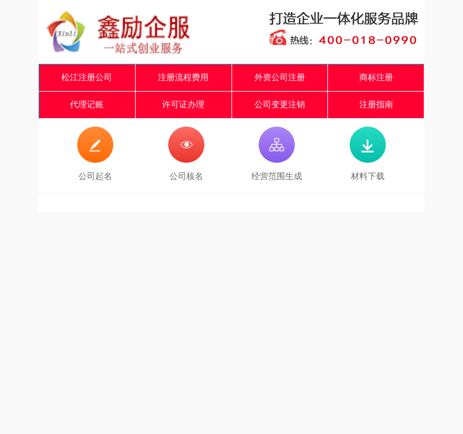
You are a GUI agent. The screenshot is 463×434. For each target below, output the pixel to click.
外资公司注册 (279, 77)
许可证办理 (183, 104)
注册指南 (376, 104)
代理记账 (87, 104)
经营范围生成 (276, 154)
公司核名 (186, 154)
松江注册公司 (86, 77)
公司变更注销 (279, 104)
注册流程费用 (183, 77)
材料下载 (368, 154)
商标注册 (376, 77)
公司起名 (95, 154)
